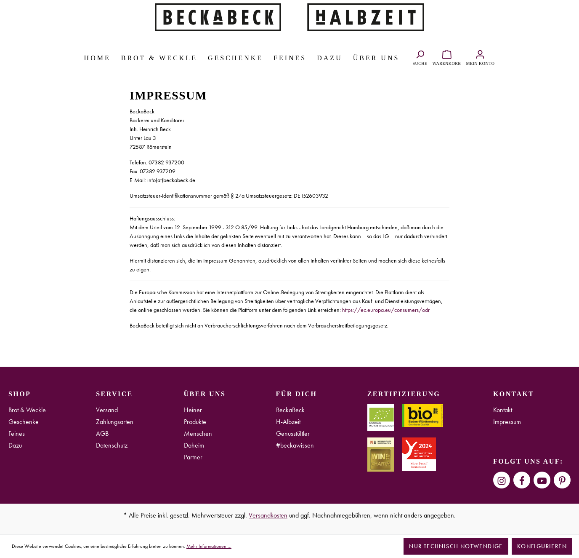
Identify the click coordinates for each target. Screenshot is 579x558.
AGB (102, 433)
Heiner (193, 409)
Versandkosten (268, 515)
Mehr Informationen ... (208, 546)
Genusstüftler (293, 433)
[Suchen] (420, 56)
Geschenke (23, 421)
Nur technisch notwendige (456, 546)
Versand (107, 409)
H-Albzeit (288, 421)
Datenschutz (111, 445)
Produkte (195, 421)
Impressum (507, 421)
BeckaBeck (290, 409)
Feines (16, 433)
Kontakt (502, 409)
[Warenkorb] (447, 56)
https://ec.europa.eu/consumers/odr (386, 310)
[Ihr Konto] (480, 56)
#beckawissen (295, 445)
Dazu (15, 445)
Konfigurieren (542, 546)
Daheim (194, 445)
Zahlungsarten (114, 421)
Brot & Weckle (27, 409)
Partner (193, 457)
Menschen (198, 433)
